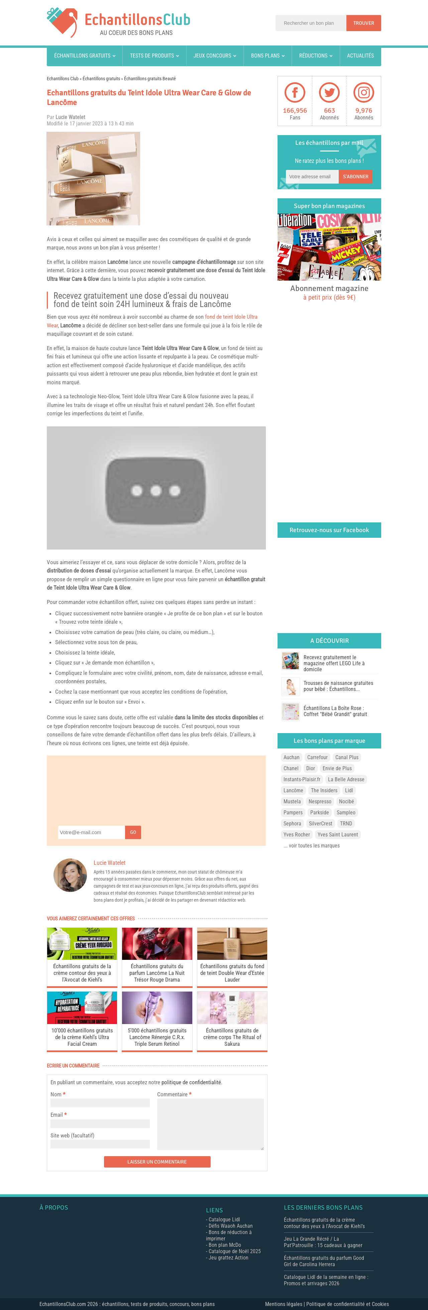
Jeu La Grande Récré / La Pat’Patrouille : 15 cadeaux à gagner (323, 1242)
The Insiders (324, 790)
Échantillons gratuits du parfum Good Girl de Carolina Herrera (324, 1261)
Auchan (292, 757)
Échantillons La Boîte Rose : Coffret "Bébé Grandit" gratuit (335, 711)
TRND (346, 823)
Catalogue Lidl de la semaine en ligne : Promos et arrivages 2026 (326, 1280)
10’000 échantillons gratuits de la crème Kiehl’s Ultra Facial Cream (82, 1037)
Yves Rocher (297, 834)
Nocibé (346, 801)
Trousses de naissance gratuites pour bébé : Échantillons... (338, 686)
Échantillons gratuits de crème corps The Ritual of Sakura (232, 1037)
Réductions (313, 56)
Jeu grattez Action (228, 1257)
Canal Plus (346, 757)
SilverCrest (320, 823)
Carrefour (317, 757)
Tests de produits (152, 56)
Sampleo (346, 812)
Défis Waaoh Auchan (231, 1226)
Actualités (360, 56)
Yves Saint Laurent (338, 834)
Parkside (319, 812)
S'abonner (355, 177)
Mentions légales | (285, 1304)
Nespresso (320, 801)
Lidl (349, 790)
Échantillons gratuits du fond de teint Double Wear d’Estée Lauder (232, 973)
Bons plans (265, 56)
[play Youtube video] (156, 487)
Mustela (292, 801)
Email (56, 1114)
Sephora (292, 823)
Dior (310, 768)
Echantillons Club (63, 78)
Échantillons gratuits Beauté (150, 78)
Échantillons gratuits (82, 56)
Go (133, 832)
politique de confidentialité (191, 1082)
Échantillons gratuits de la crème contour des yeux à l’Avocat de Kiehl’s (82, 973)
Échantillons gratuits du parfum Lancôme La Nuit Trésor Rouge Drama (157, 973)
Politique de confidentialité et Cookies (347, 1304)
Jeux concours (212, 56)
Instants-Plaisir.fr (302, 779)
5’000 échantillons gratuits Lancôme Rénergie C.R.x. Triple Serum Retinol (157, 1037)
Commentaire (174, 1094)
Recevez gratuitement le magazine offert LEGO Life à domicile (334, 663)
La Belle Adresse (346, 779)
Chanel (291, 768)
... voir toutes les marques (312, 845)
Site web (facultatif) (72, 1135)
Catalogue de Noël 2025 (235, 1251)
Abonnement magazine (329, 292)
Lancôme (117, 262)
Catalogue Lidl (224, 1219)
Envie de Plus (337, 768)
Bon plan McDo (225, 1245)
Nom (56, 1094)
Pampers (293, 812)
